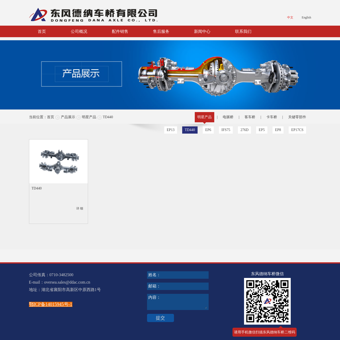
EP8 (278, 130)
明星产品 (89, 117)
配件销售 (120, 31)
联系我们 (243, 31)
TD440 (108, 117)
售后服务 (161, 31)
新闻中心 (202, 31)
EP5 (262, 130)
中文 (290, 17)
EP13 (170, 130)
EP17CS (297, 130)
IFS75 (225, 130)
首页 (42, 31)
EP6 (208, 130)
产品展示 (68, 117)
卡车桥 (271, 117)
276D (244, 130)
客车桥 (250, 117)
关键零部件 (297, 117)
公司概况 (79, 31)
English (306, 17)
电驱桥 (228, 117)
